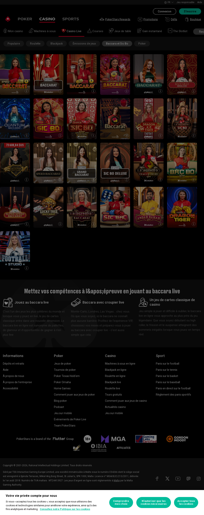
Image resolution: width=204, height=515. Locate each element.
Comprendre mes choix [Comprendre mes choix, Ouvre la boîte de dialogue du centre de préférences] (121, 503)
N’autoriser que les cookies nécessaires (153, 503)
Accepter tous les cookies (186, 503)
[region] (102, 502)
